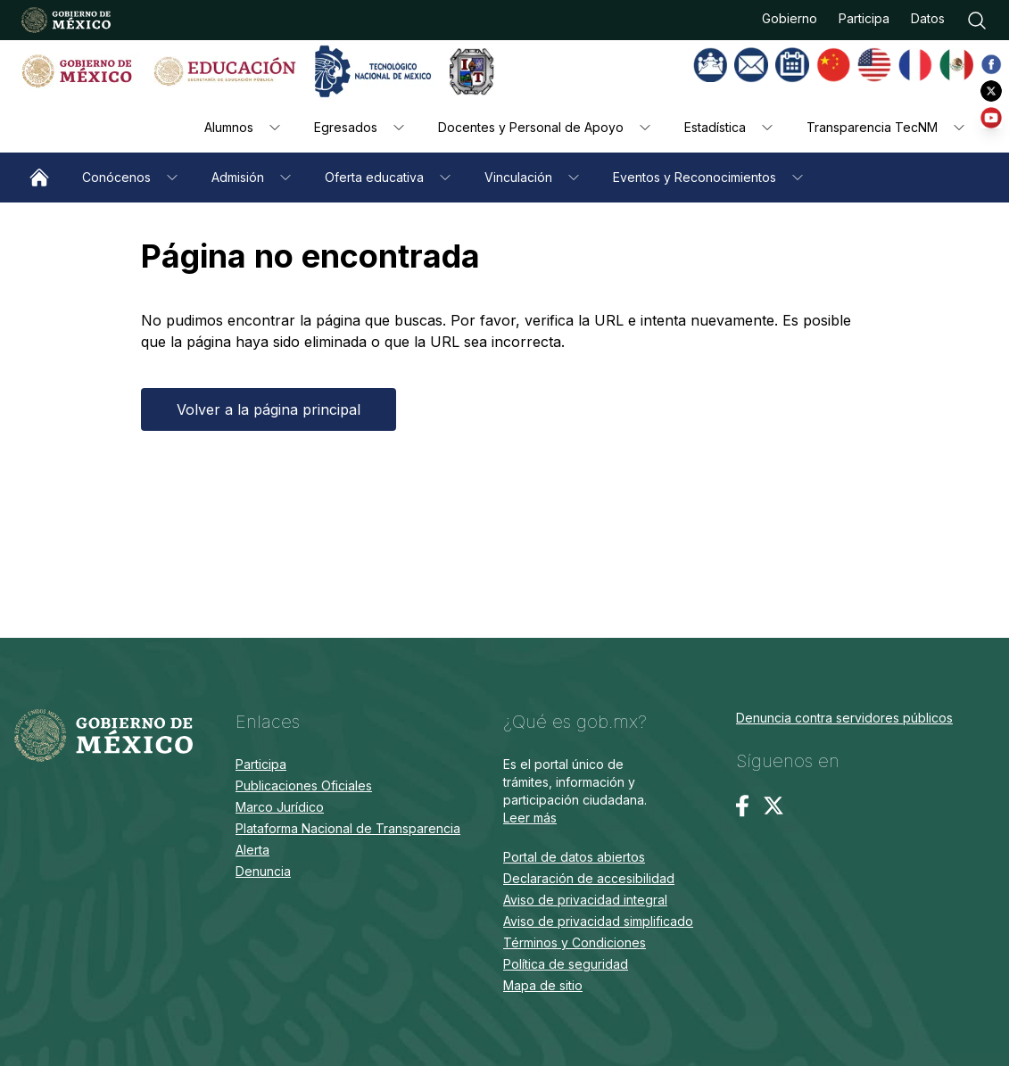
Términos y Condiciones (574, 942)
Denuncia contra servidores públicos (844, 717)
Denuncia (263, 871)
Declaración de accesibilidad (588, 878)
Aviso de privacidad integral (585, 899)
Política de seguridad (565, 963)
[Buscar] (977, 20)
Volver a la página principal (268, 409)
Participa (864, 18)
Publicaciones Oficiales (304, 785)
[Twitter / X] (773, 805)
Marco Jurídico (280, 806)
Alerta (252, 849)
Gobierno (789, 18)
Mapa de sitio (543, 985)
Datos (928, 18)
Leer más (530, 817)
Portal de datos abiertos (574, 856)
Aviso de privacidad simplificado (598, 921)
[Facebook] (742, 806)
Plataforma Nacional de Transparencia (348, 828)
